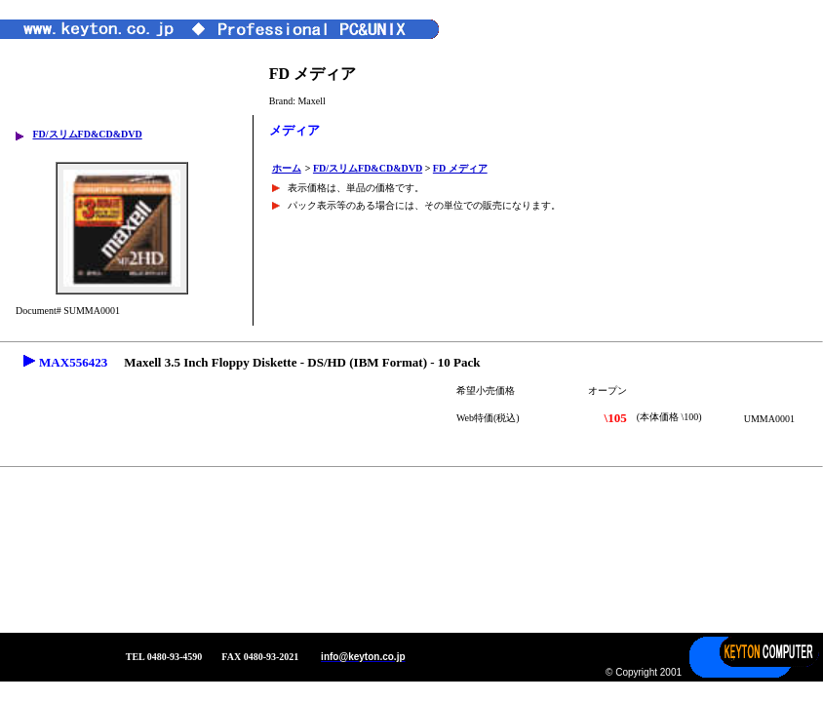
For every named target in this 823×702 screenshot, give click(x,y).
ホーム (286, 168)
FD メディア (460, 168)
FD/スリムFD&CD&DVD (86, 134)
